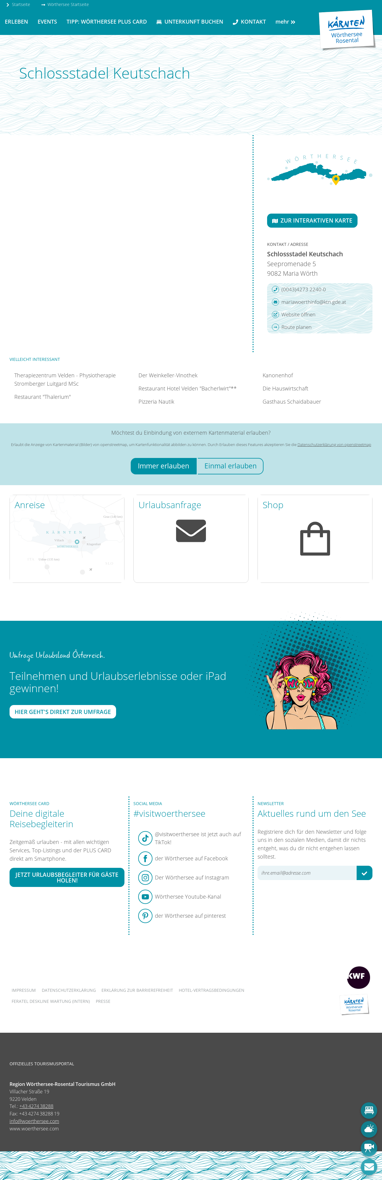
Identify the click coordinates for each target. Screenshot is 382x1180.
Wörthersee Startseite (65, 4)
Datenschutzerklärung (69, 990)
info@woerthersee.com (34, 1121)
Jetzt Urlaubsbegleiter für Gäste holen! (67, 877)
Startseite (18, 4)
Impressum (24, 990)
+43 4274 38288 (36, 1106)
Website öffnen (293, 314)
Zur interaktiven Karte (312, 220)
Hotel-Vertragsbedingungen (211, 990)
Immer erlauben (163, 466)
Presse (103, 1001)
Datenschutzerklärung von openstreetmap (334, 444)
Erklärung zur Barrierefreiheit (137, 990)
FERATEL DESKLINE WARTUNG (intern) (51, 1001)
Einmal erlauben (230, 466)
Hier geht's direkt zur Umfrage (63, 712)
